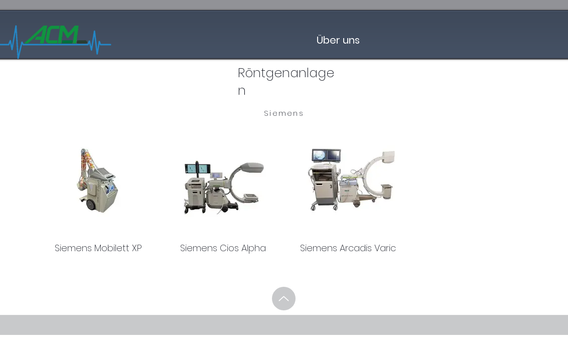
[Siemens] (284, 113)
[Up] (284, 298)
